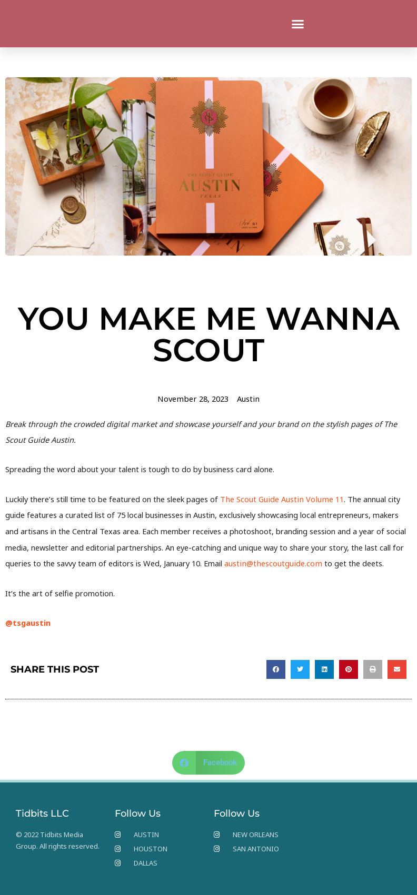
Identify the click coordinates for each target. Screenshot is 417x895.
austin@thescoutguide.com (272, 563)
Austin (247, 398)
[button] (298, 24)
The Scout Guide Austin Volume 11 (280, 498)
